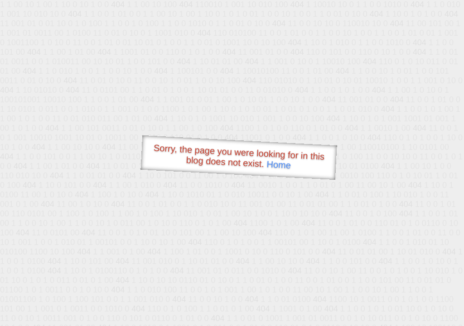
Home (278, 164)
